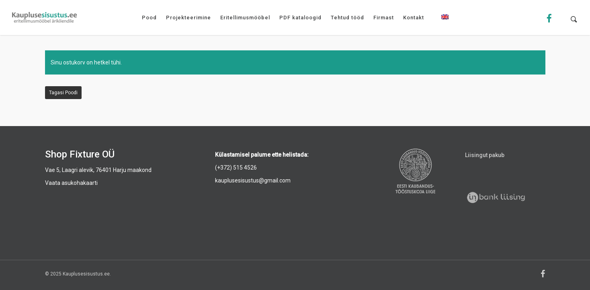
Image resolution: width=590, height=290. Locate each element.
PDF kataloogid (300, 17)
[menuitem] (445, 23)
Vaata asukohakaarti (71, 183)
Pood (149, 17)
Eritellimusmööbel (245, 17)
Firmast (383, 17)
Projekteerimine (188, 17)
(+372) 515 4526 (236, 167)
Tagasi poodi (63, 92)
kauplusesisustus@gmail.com (253, 180)
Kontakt (413, 17)
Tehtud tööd (347, 17)
